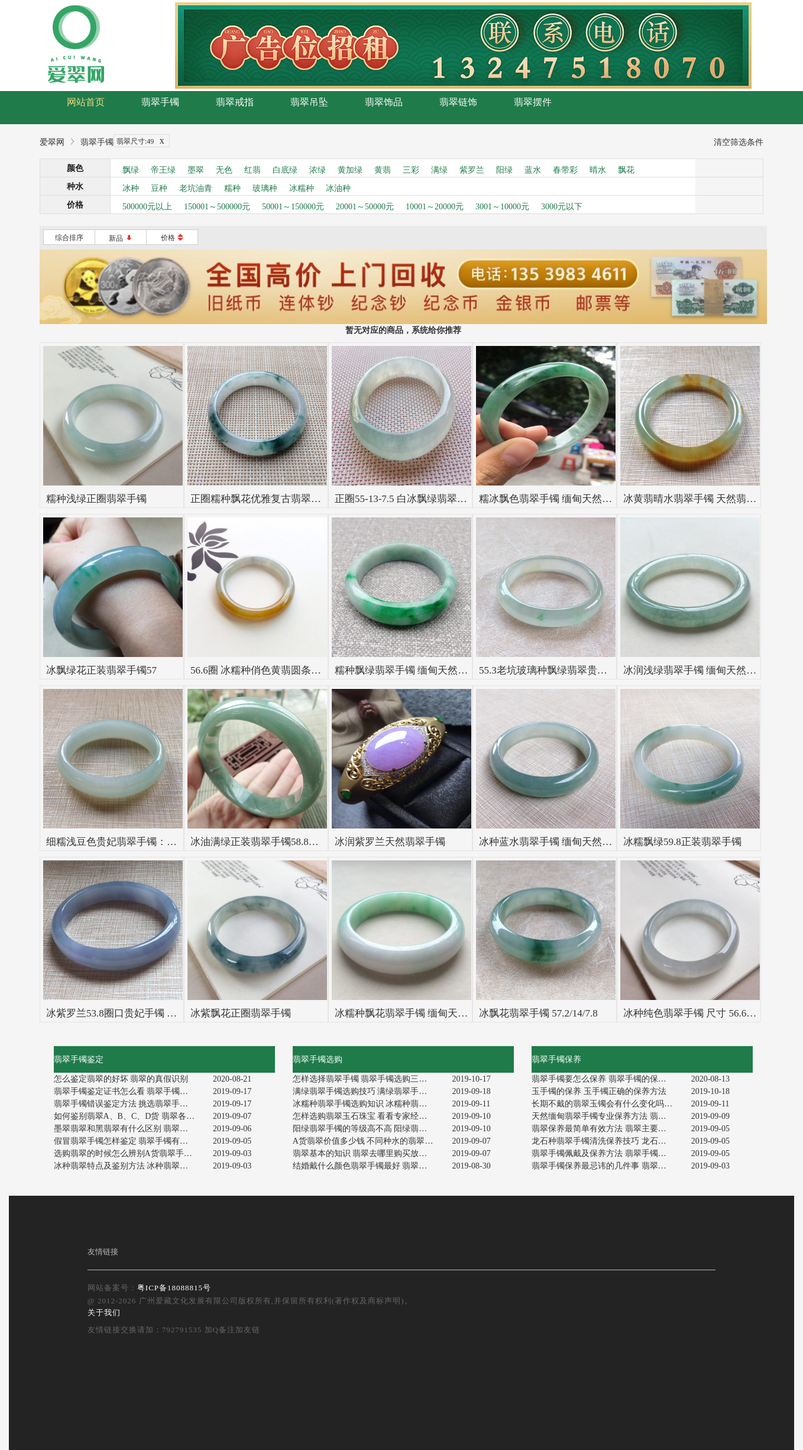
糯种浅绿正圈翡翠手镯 (96, 498)
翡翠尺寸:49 (142, 141)
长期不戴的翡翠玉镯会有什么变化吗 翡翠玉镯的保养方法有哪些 (607, 1103)
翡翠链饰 (458, 102)
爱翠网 (52, 142)
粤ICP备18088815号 (174, 1287)
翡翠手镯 (160, 102)
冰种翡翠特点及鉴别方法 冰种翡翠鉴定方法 (129, 1165)
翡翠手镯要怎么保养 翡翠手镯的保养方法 (607, 1078)
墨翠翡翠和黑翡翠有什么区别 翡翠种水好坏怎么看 (129, 1128)
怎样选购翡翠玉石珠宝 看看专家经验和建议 (368, 1116)
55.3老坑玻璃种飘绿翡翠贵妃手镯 (553, 670)
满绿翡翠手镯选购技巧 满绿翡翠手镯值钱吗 (368, 1091)
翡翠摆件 (533, 102)
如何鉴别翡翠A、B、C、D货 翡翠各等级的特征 (129, 1116)
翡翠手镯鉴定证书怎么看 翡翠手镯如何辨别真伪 (129, 1091)
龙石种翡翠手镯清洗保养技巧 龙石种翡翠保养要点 (607, 1141)
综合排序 (69, 238)
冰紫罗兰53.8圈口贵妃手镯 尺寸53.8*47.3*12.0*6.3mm (164, 1013)
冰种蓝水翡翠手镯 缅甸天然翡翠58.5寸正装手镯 (584, 841)
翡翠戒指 (235, 102)
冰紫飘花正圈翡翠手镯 (240, 1013)
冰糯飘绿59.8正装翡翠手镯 (682, 841)
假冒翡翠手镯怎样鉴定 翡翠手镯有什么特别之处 (129, 1141)
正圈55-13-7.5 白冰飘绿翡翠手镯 (406, 498)
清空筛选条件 (738, 142)
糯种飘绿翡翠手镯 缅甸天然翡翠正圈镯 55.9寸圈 (441, 670)
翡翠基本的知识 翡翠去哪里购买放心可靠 (368, 1153)
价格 (172, 238)
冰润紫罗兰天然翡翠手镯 (390, 841)
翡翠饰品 (384, 102)
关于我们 (104, 1312)
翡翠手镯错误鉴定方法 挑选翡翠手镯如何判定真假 (129, 1103)
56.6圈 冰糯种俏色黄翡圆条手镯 (260, 670)
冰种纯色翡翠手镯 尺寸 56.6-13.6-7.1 (703, 1013)
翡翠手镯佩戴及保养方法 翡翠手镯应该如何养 (607, 1153)
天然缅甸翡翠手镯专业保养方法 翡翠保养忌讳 (607, 1116)
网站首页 (86, 102)
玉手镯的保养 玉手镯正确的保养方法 (599, 1091)
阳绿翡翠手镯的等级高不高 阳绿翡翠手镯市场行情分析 (368, 1128)
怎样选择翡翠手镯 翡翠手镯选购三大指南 (368, 1078)
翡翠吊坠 (309, 102)
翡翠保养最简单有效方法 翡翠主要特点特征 (607, 1128)
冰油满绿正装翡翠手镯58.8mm (257, 841)
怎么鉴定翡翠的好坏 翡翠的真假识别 (121, 1078)
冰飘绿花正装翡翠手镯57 (101, 670)
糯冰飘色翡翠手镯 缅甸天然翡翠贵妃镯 (565, 498)
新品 (121, 238)
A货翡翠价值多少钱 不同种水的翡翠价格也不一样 (368, 1141)
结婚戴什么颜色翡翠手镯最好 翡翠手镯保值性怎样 (368, 1165)
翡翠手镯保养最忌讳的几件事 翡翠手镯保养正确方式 (607, 1165)
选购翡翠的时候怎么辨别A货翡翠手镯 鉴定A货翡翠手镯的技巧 (129, 1153)
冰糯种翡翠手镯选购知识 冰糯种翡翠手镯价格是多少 (368, 1103)
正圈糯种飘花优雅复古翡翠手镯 (260, 498)
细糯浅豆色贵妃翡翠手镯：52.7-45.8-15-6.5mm (148, 841)
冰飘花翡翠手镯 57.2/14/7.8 (538, 1013)
